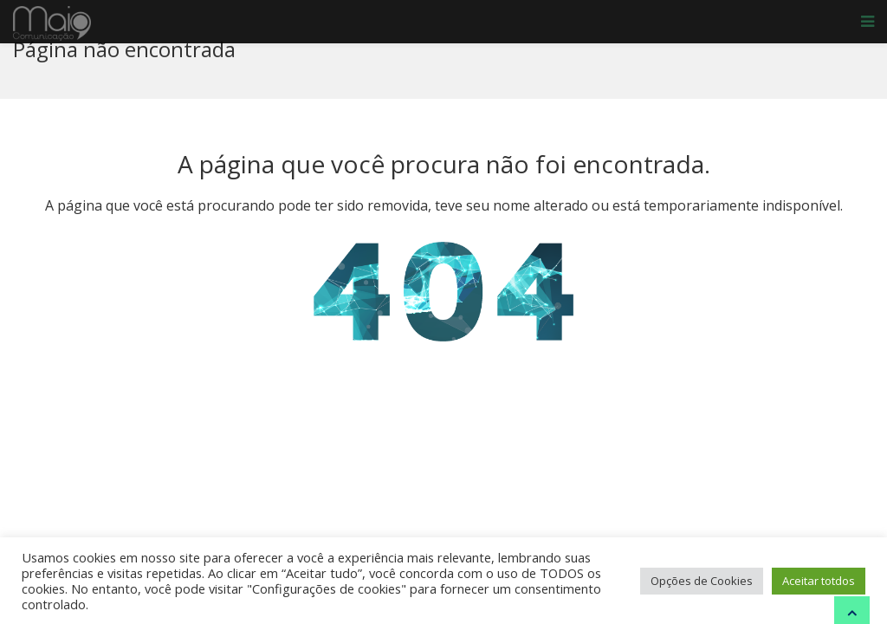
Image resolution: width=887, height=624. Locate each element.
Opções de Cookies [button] (702, 580)
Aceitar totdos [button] (818, 580)
